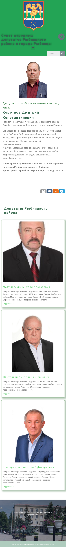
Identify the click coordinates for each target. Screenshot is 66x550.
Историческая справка (19, 503)
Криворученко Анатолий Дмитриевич (28, 467)
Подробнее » (8, 304)
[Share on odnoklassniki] (56, 191)
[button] (33, 48)
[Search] (62, 53)
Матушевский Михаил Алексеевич (26, 286)
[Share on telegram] (62, 191)
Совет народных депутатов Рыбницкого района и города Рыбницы (26, 39)
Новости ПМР (16, 503)
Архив (17, 503)
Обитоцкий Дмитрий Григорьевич (26, 376)
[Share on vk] (49, 191)
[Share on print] (43, 191)
